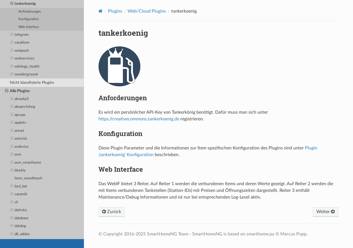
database (19, 218)
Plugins (115, 11)
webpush (19, 50)
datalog (18, 226)
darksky (18, 210)
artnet (17, 130)
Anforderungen (29, 11)
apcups (18, 115)
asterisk (18, 138)
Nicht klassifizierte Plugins (32, 82)
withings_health (25, 66)
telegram (19, 34)
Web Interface (28, 26)
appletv (18, 122)
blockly (18, 170)
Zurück (111, 211)
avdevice (19, 146)
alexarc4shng (23, 106)
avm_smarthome (25, 162)
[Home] (100, 11)
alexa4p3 (19, 99)
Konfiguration (28, 19)
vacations (20, 42)
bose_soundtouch (28, 178)
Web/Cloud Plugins (147, 11)
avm (16, 154)
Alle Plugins (17, 91)
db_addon (20, 234)
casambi (18, 194)
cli (14, 202)
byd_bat (18, 186)
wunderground (24, 74)
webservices (22, 58)
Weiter (325, 211)
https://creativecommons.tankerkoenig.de (138, 119)
